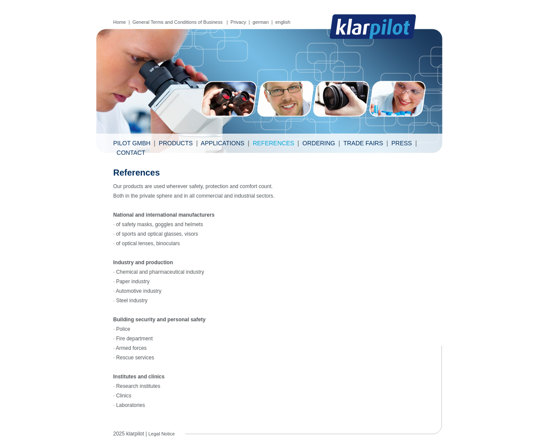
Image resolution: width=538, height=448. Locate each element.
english (282, 22)
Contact (130, 152)
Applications (223, 143)
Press (401, 143)
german (261, 22)
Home (119, 22)
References (273, 143)
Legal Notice (161, 433)
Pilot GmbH (132, 143)
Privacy (238, 22)
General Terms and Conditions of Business (178, 22)
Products (176, 143)
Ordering (319, 143)
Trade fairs (363, 143)
